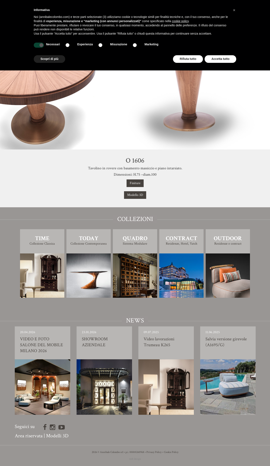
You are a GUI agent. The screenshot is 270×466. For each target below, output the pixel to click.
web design (135, 459)
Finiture (135, 183)
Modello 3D (135, 195)
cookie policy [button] (180, 21)
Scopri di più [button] (49, 59)
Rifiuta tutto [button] (188, 59)
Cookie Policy (171, 452)
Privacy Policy (154, 452)
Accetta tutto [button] (220, 59)
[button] (234, 10)
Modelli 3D (57, 435)
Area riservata (29, 435)
